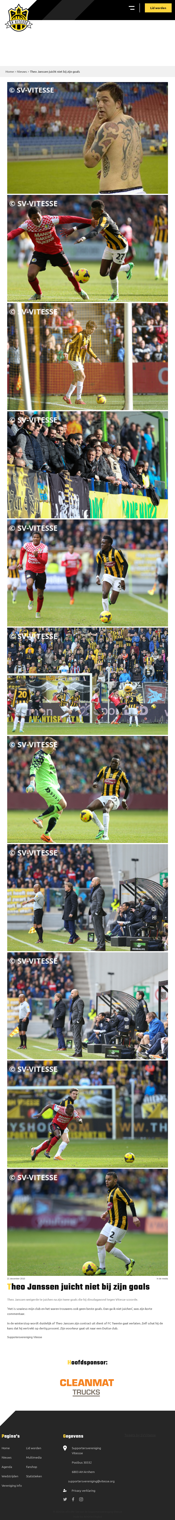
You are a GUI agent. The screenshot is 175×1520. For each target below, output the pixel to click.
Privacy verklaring (83, 1490)
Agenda (7, 1467)
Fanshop (31, 1467)
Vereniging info (12, 1485)
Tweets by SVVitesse (140, 1435)
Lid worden (158, 8)
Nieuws (22, 71)
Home (10, 71)
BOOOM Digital (92, 1516)
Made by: (78, 1516)
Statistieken (34, 1476)
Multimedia (34, 1457)
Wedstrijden (10, 1476)
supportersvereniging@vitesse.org (91, 1481)
